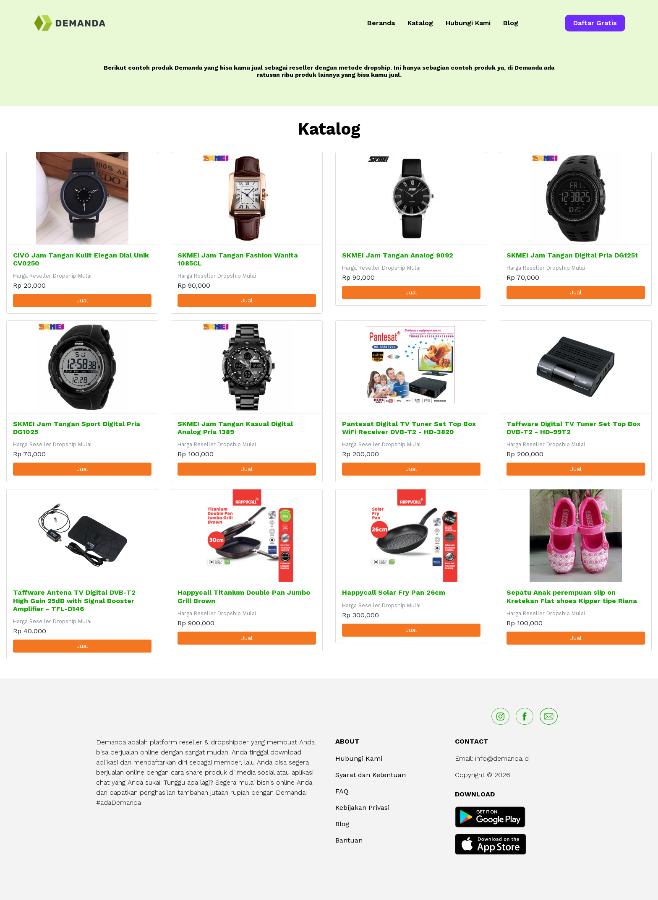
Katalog (420, 23)
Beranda (381, 23)
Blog (510, 23)
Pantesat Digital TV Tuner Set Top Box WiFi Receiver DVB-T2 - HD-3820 (409, 428)
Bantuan (349, 840)
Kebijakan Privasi (362, 808)
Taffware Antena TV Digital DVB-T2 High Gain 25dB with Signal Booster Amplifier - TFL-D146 (74, 600)
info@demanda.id (502, 758)
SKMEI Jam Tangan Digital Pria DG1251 (572, 255)
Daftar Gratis (595, 23)
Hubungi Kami (468, 23)
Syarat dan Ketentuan (370, 775)
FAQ (341, 791)
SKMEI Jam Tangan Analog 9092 (397, 255)
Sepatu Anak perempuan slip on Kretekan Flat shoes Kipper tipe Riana (572, 596)
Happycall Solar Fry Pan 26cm (393, 592)
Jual (82, 300)
